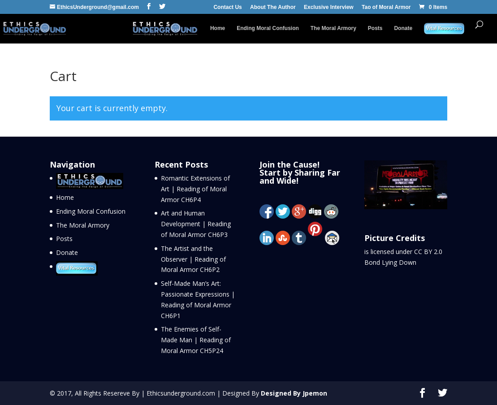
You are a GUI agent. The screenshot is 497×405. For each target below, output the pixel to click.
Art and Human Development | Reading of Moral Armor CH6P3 (196, 224)
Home (217, 28)
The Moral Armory (333, 28)
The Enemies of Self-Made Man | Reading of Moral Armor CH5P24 (196, 340)
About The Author (273, 7)
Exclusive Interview (329, 7)
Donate (403, 28)
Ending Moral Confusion (268, 28)
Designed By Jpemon (294, 393)
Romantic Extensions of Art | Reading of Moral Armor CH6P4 (195, 189)
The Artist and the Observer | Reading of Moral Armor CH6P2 (193, 259)
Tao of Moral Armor (386, 7)
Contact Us (227, 7)
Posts (375, 28)
